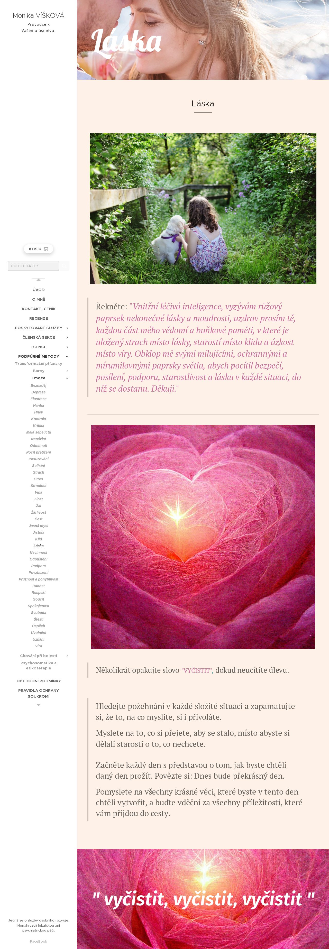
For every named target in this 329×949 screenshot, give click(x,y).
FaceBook (38, 941)
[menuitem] (39, 290)
